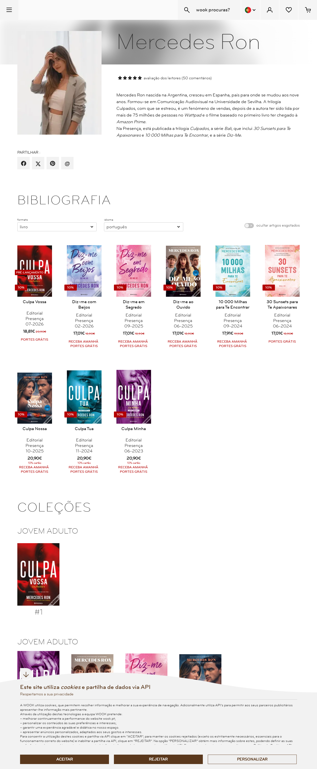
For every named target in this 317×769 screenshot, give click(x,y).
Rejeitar (158, 759)
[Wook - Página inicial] (48, 10)
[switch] (249, 225)
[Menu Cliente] (270, 10)
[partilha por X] (38, 164)
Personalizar (252, 759)
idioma (108, 219)
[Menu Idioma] (250, 10)
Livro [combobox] (24, 227)
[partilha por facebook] (23, 164)
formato (22, 219)
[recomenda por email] (67, 164)
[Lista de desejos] (289, 10)
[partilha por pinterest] (52, 164)
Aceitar (64, 759)
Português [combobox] (116, 227)
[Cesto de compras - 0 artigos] (308, 10)
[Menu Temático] (9, 10)
